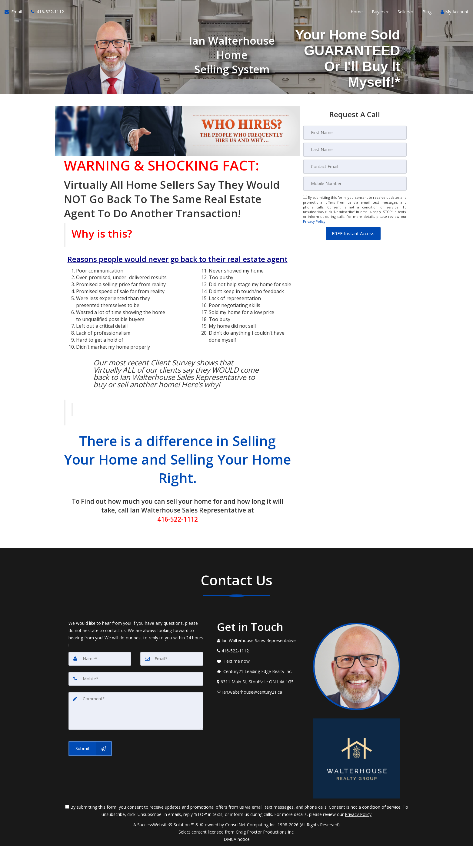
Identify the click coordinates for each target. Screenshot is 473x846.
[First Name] (355, 133)
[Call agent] (45, 12)
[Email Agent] (15, 12)
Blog (426, 12)
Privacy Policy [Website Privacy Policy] (314, 221)
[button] (353, 233)
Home (357, 12)
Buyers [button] (380, 12)
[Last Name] (355, 150)
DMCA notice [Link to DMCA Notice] (237, 839)
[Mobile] (355, 184)
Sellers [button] (405, 12)
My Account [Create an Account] (454, 12)
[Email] (355, 167)
